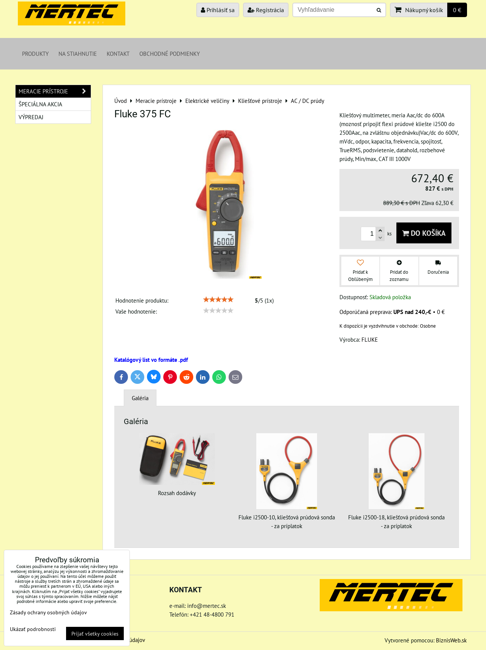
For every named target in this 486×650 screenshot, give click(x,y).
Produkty (35, 53)
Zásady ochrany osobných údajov (48, 612)
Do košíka (424, 233)
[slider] (218, 300)
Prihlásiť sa (218, 10)
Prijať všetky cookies (94, 633)
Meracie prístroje (55, 91)
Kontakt (118, 53)
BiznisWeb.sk (451, 640)
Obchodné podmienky (169, 53)
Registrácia (266, 10)
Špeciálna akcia (40, 104)
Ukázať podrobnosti (33, 629)
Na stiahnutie (77, 53)
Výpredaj (31, 117)
